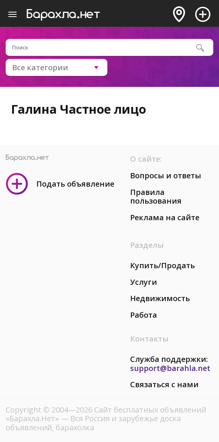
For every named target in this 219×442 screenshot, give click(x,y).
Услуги (143, 282)
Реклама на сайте (164, 217)
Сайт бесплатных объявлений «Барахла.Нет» (106, 414)
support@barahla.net (170, 368)
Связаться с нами (164, 384)
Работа (143, 315)
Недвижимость (160, 298)
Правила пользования (156, 196)
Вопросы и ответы (165, 175)
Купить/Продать (162, 265)
